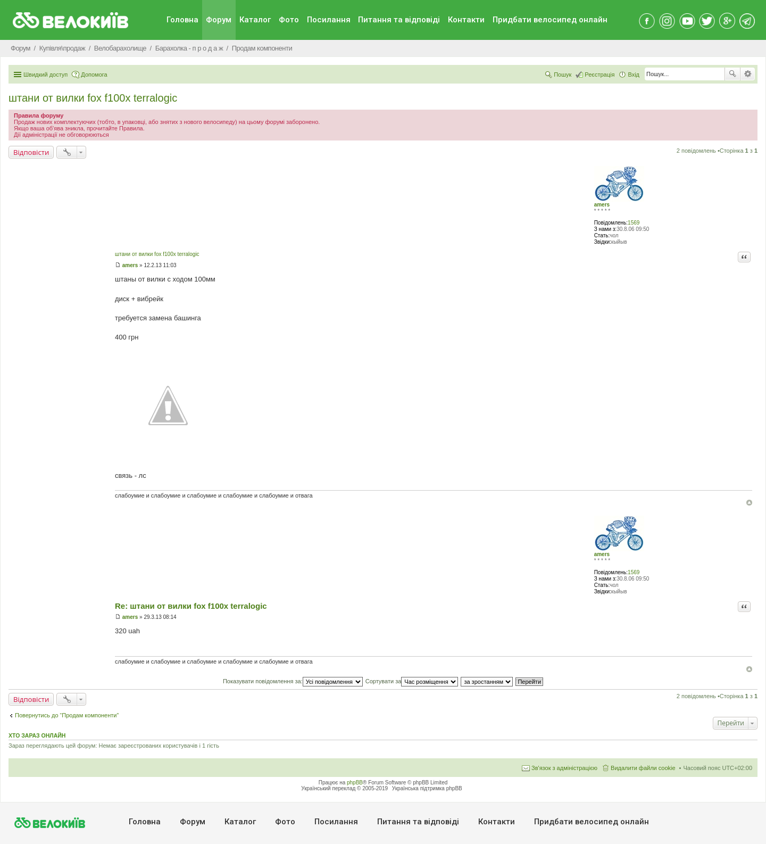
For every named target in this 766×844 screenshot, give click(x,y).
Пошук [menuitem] (562, 74)
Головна (182, 19)
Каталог (255, 19)
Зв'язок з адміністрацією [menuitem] (564, 768)
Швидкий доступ (45, 74)
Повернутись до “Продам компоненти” (67, 715)
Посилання (329, 19)
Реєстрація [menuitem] (599, 74)
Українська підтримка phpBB (427, 788)
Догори (749, 503)
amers (602, 205)
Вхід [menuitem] (633, 74)
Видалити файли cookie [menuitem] (643, 768)
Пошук (732, 74)
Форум (218, 19)
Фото (289, 19)
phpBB (355, 782)
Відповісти (31, 152)
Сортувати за (412, 681)
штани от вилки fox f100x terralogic (93, 98)
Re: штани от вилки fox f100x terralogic (191, 605)
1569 (633, 223)
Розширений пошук (747, 74)
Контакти (466, 19)
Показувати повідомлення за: (293, 681)
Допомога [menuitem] (94, 74)
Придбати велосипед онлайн (550, 19)
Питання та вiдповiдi (399, 19)
